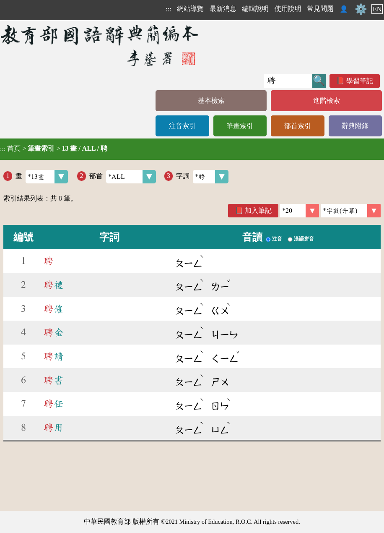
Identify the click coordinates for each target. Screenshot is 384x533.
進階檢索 (326, 100)
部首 (122, 176)
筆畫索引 (239, 125)
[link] (351, 210)
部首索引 (297, 125)
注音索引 (182, 125)
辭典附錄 (355, 125)
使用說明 (288, 8)
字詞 (202, 176)
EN (377, 9)
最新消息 (223, 8)
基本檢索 (211, 100)
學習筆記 (359, 80)
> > (53, 148)
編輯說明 (255, 8)
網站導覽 (190, 8)
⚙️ (361, 9)
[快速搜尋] (288, 81)
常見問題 (320, 8)
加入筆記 (258, 210)
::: (168, 9)
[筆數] (299, 210)
